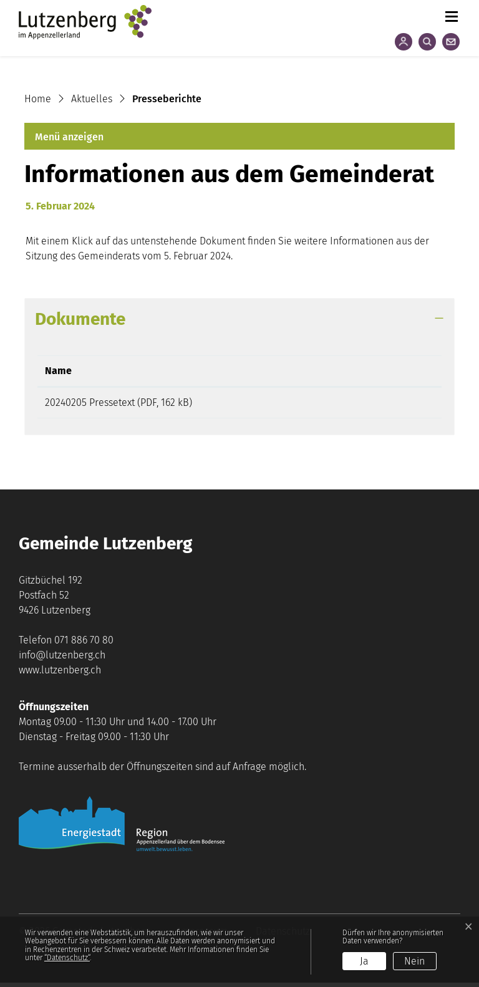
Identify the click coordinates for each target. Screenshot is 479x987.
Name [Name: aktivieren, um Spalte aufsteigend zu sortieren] (58, 371)
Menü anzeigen (69, 137)
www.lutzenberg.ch (60, 674)
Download (383, 405)
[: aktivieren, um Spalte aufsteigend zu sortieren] (383, 371)
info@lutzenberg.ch (62, 659)
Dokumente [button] (80, 319)
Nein (414, 961)
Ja (364, 961)
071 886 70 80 (84, 644)
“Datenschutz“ (67, 957)
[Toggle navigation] (451, 14)
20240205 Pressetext (90, 402)
